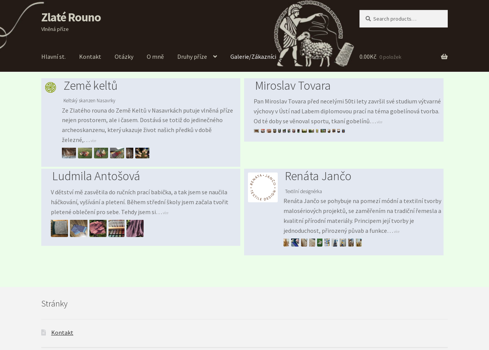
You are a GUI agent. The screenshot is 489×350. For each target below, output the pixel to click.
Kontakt (90, 56)
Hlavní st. (53, 56)
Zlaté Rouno (71, 17)
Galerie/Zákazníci (253, 56)
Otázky (124, 56)
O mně (155, 56)
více (93, 140)
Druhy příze (192, 56)
